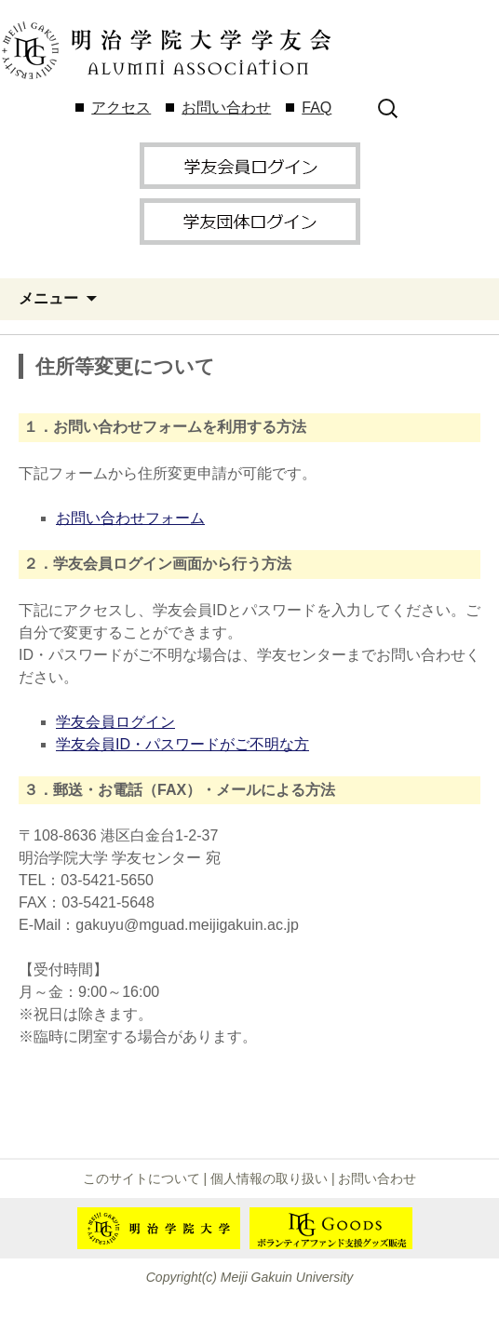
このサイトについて (141, 1178)
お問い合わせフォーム (130, 518)
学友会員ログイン (115, 722)
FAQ (316, 107)
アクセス (121, 107)
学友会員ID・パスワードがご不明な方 (182, 744)
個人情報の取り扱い (269, 1178)
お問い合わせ (226, 107)
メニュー (48, 298)
